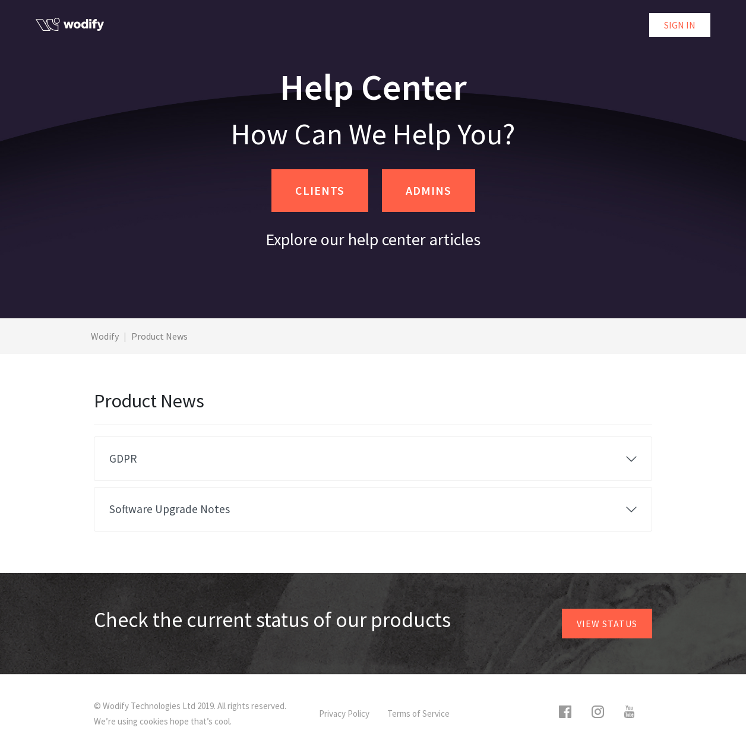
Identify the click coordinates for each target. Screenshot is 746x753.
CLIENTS (319, 190)
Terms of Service (418, 713)
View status (607, 623)
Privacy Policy (344, 713)
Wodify (105, 336)
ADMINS (428, 190)
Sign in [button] (680, 25)
